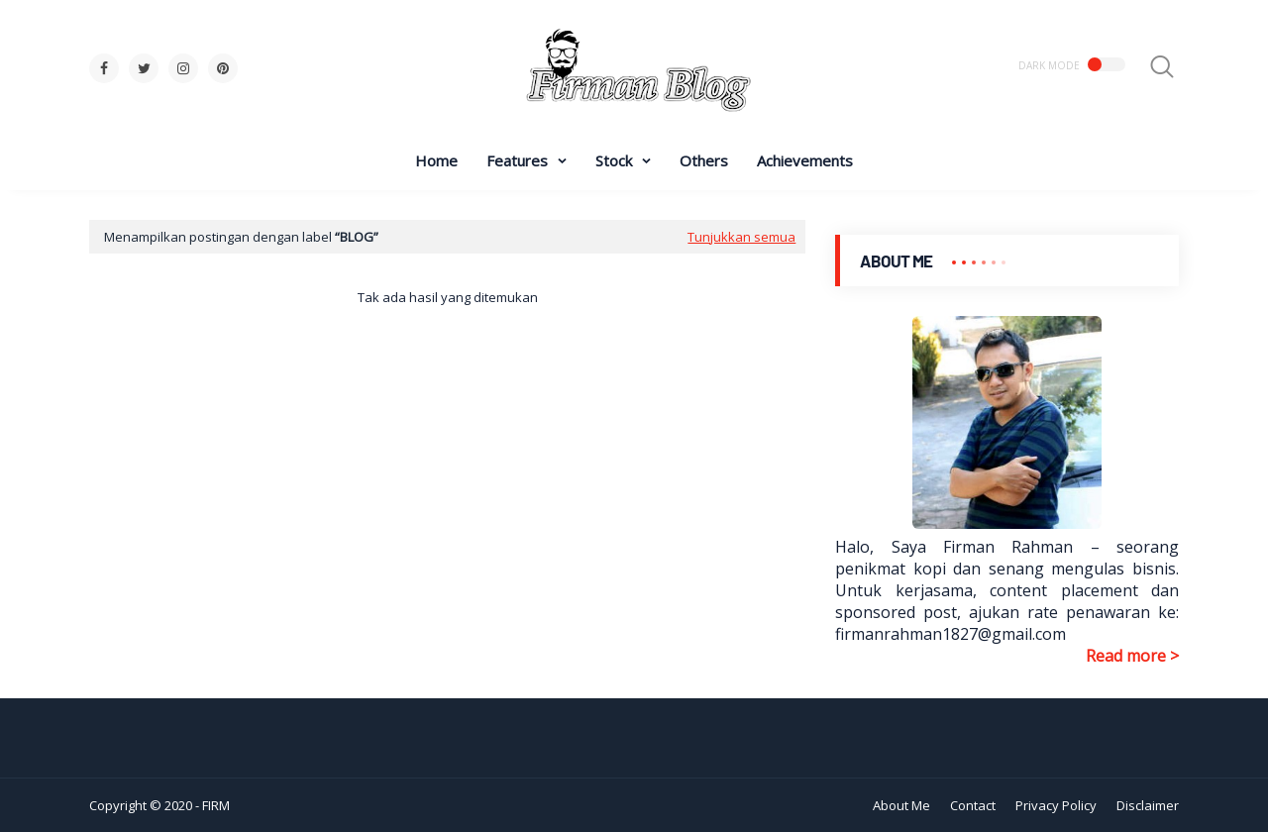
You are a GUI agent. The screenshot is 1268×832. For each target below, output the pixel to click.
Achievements (805, 160)
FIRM (216, 805)
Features (517, 160)
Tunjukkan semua (741, 237)
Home (436, 160)
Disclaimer (1147, 805)
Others (704, 160)
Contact (973, 805)
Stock (613, 160)
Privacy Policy (1056, 805)
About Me (901, 805)
